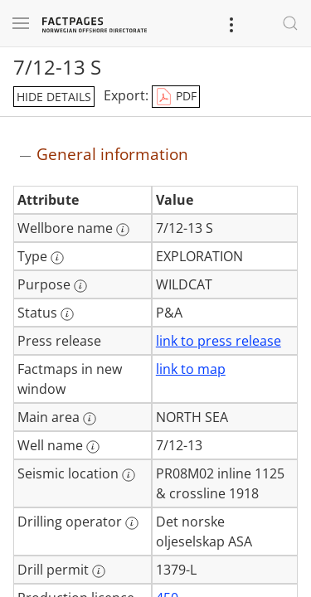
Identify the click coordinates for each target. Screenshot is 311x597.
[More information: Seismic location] (128, 475)
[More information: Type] (57, 258)
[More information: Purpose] (80, 286)
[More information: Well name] (93, 447)
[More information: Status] (67, 314)
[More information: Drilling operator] (131, 523)
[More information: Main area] (89, 418)
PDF (176, 97)
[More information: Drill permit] (98, 571)
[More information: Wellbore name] (122, 229)
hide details (54, 96)
